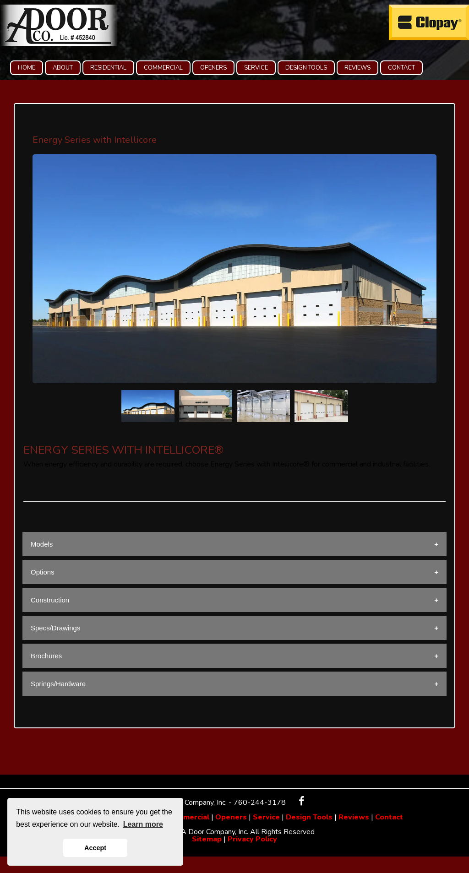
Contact (389, 817)
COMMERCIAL (163, 68)
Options (43, 572)
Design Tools (309, 817)
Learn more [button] (143, 824)
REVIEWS (357, 68)
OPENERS (213, 68)
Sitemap (207, 839)
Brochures (46, 656)
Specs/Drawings (55, 628)
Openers (231, 817)
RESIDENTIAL (108, 68)
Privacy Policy (252, 839)
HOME (26, 68)
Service (266, 817)
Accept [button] (95, 847)
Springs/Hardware (58, 684)
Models (42, 544)
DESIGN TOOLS (306, 68)
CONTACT (401, 68)
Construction (50, 600)
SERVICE (256, 68)
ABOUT (63, 68)
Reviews (353, 817)
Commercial (188, 817)
